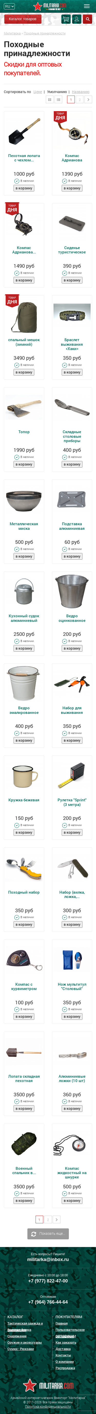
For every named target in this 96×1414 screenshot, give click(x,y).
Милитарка (12, 33)
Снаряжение (17, 1336)
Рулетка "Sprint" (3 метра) (72, 802)
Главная (62, 1323)
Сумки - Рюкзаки (20, 1348)
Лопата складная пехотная (24, 1078)
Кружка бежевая (23, 799)
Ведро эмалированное (24, 710)
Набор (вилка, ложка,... (72, 894)
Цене (38, 91)
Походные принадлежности (45, 33)
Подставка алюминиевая (72, 526)
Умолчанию (57, 91)
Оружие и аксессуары (24, 1342)
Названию (80, 91)
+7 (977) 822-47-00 (48, 1280)
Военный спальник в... (24, 1170)
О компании (65, 1361)
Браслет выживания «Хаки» (72, 344)
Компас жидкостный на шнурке (72, 1173)
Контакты (63, 1355)
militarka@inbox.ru (48, 1259)
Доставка (63, 1348)
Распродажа (65, 1368)
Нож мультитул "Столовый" (72, 986)
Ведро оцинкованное (72, 618)
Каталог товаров (22, 19)
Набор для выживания (72, 710)
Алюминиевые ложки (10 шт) (72, 1078)
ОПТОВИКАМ (66, 1336)
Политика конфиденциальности (48, 1406)
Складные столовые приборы (72, 436)
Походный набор (24, 892)
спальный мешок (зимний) (24, 341)
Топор (24, 431)
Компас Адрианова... (24, 249)
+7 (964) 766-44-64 (48, 1302)
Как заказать (66, 1342)
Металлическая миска (24, 526)
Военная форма (19, 1329)
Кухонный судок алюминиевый (24, 618)
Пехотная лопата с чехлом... (24, 157)
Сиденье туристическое (72, 249)
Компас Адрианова (72, 157)
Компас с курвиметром (24, 986)
